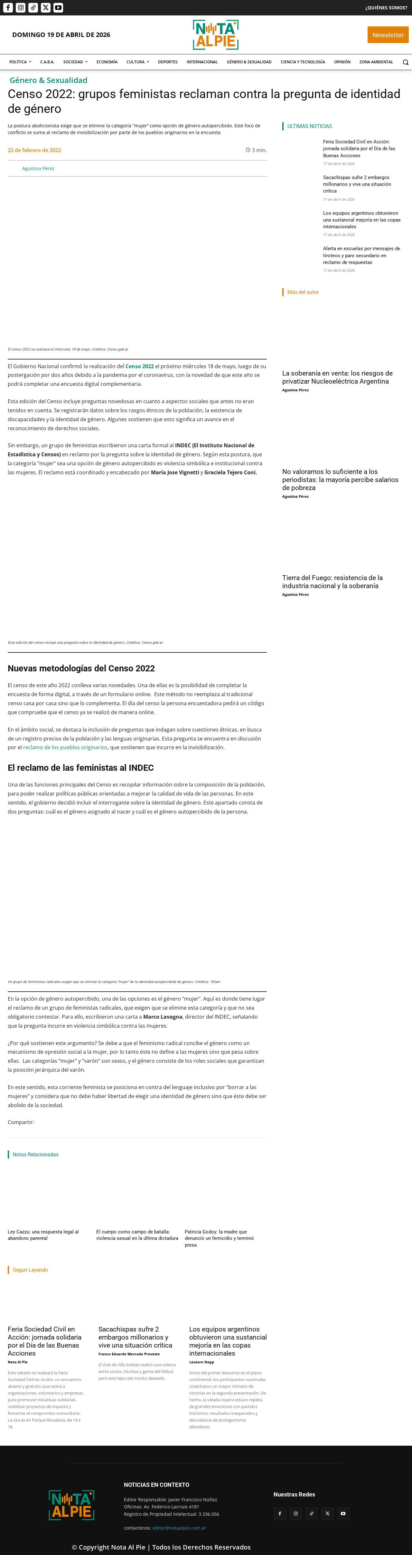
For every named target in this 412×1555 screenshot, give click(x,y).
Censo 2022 (140, 366)
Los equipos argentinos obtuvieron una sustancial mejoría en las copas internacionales (228, 1333)
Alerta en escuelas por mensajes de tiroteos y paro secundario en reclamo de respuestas (363, 253)
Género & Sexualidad (48, 80)
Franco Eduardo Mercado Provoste (129, 1345)
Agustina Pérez (38, 168)
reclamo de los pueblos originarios (65, 747)
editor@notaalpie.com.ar (179, 1519)
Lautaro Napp (201, 1353)
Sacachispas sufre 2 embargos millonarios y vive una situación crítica (135, 1329)
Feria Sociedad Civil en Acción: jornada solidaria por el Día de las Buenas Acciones (44, 1333)
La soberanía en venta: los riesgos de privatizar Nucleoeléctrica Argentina (337, 376)
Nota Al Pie (18, 1353)
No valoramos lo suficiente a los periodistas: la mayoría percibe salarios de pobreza (340, 478)
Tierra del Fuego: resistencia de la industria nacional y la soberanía (332, 580)
